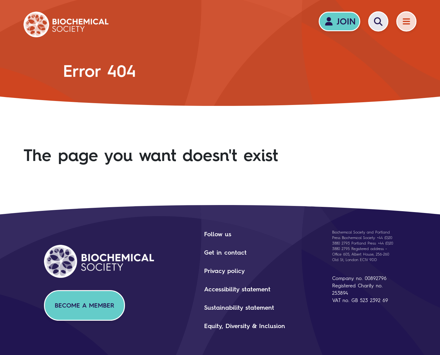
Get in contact (225, 252)
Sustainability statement (239, 307)
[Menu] (406, 21)
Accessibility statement (237, 289)
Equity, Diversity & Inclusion (244, 326)
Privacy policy (224, 271)
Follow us (217, 234)
